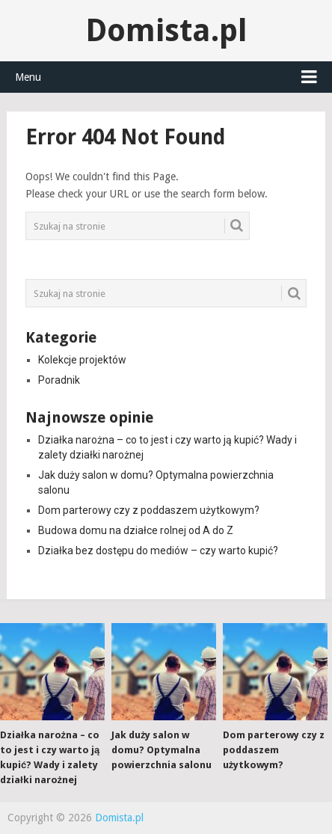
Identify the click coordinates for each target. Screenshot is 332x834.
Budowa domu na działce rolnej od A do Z (135, 530)
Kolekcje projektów (82, 360)
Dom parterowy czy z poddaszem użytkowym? (148, 510)
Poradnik (59, 380)
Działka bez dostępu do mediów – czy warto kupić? (158, 550)
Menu (28, 77)
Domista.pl (166, 30)
